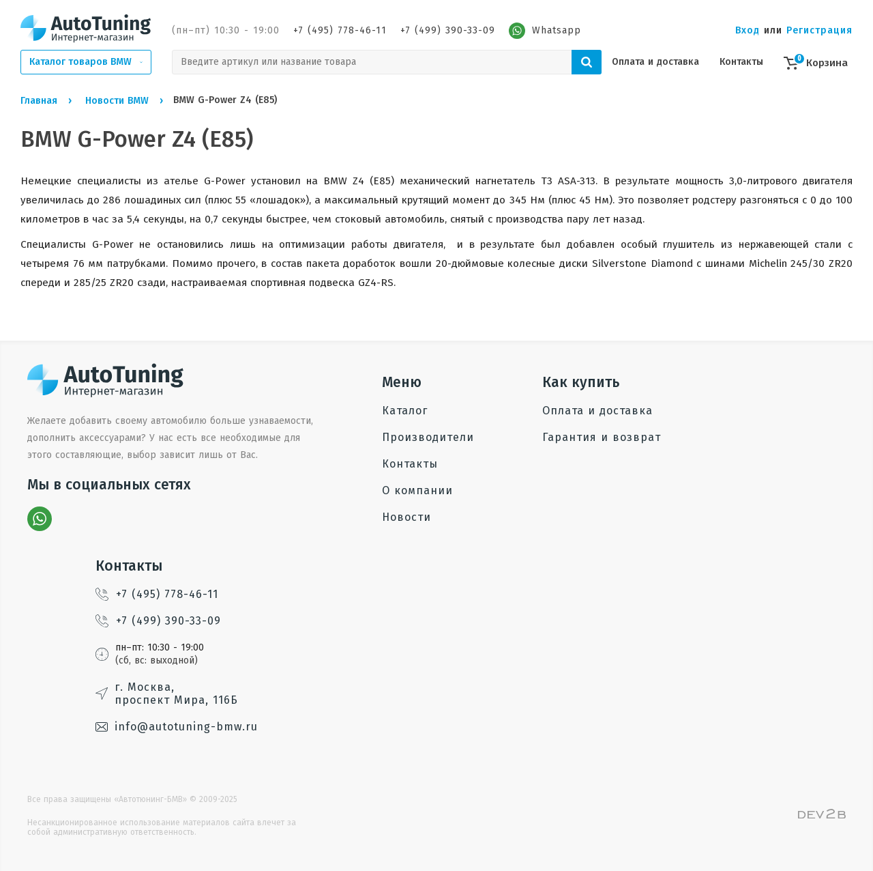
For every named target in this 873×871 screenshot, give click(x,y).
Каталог (405, 410)
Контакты (741, 62)
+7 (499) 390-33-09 (447, 30)
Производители (428, 437)
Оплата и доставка (655, 62)
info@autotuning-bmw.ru (176, 726)
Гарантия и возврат (601, 437)
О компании (417, 490)
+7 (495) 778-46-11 (340, 30)
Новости (406, 517)
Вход (747, 30)
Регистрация (819, 30)
